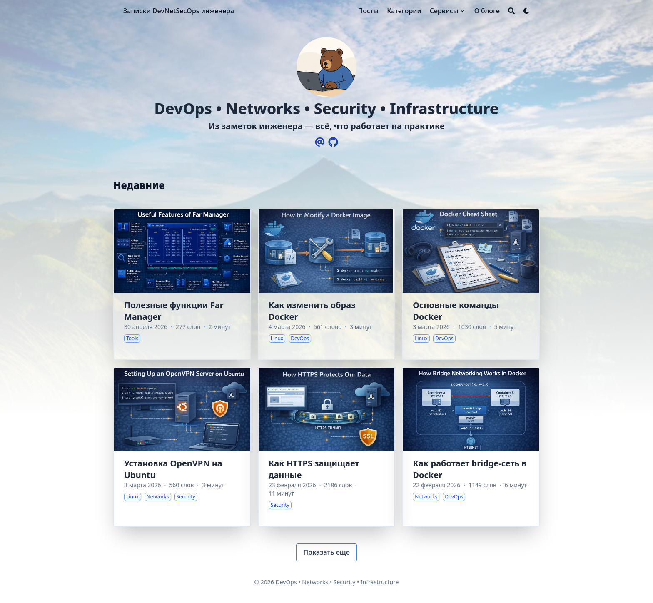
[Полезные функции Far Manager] (182, 284)
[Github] (333, 142)
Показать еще (326, 552)
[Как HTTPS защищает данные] (327, 447)
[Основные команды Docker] (471, 284)
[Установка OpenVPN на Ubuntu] (182, 447)
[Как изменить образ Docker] (327, 284)
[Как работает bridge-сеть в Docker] (471, 447)
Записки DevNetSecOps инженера (178, 10)
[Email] (319, 142)
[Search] (511, 10)
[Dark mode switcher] (526, 10)
